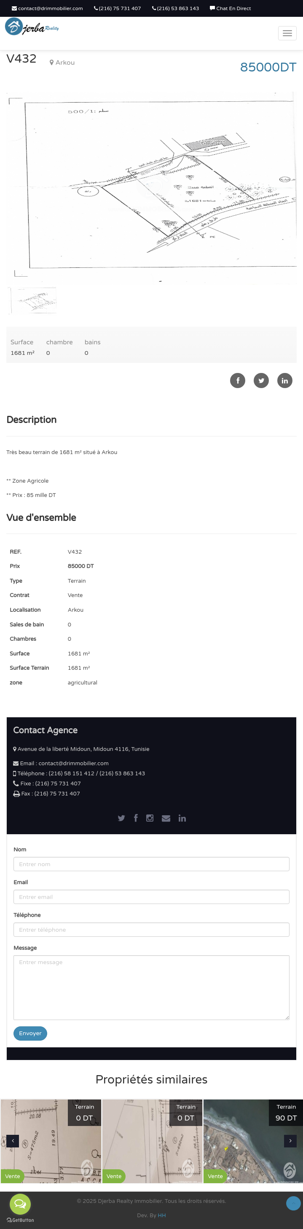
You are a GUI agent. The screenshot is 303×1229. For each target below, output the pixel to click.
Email (20, 882)
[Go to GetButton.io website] (20, 1220)
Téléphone (26, 915)
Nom (19, 849)
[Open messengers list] (20, 1204)
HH (162, 1215)
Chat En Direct (230, 8)
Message (25, 948)
